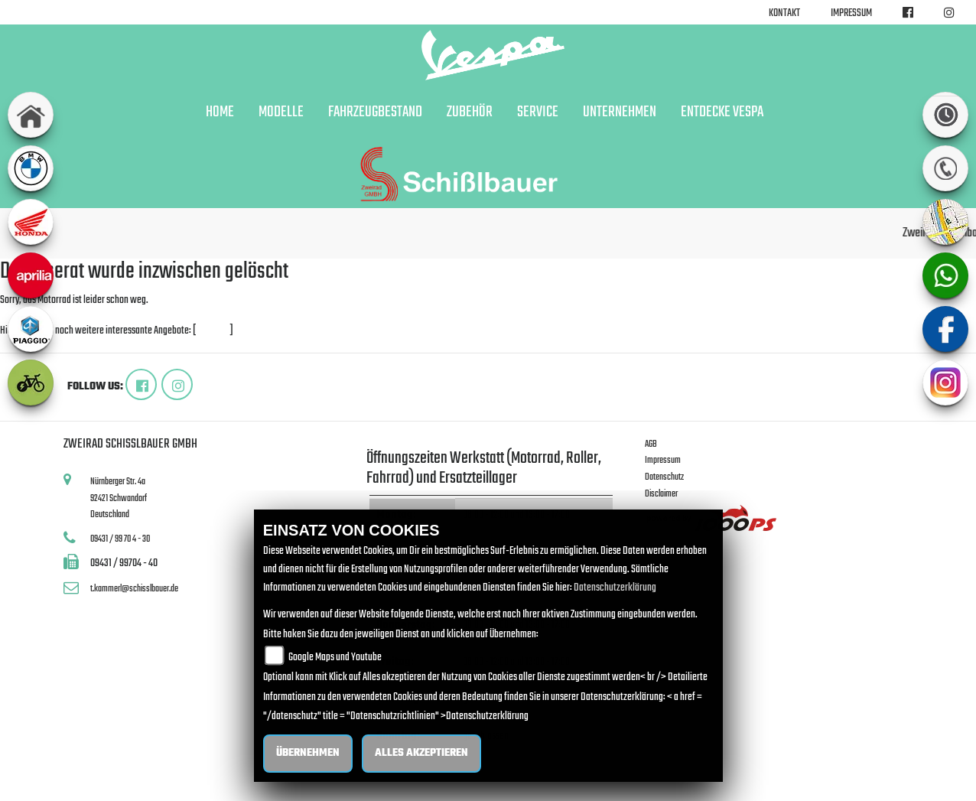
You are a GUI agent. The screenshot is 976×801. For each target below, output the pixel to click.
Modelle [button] (281, 112)
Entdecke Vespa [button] (722, 112)
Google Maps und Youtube (335, 657)
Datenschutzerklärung (615, 588)
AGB (651, 444)
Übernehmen (308, 753)
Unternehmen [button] (619, 112)
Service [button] (537, 112)
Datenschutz (664, 477)
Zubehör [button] (470, 112)
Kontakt (784, 13)
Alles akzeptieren (421, 753)
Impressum (851, 13)
